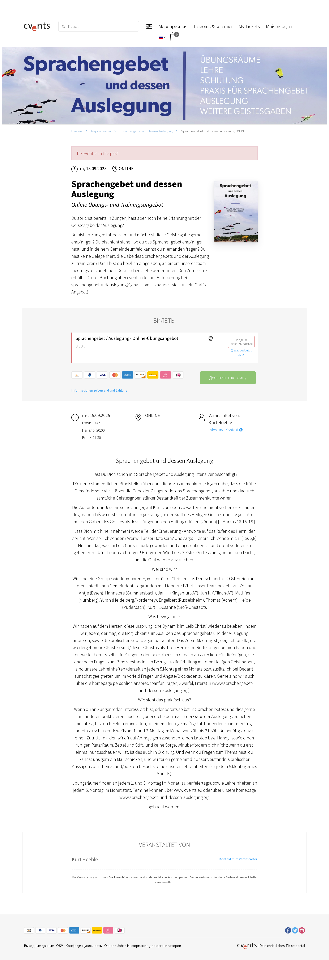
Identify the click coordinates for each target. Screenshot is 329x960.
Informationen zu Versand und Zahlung (99, 390)
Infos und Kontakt (226, 429)
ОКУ (59, 945)
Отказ (109, 945)
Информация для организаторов (154, 945)
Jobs (120, 945)
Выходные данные (39, 945)
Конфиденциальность (83, 945)
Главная (76, 131)
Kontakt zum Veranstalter (238, 859)
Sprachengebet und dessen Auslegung (146, 131)
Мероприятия (101, 131)
